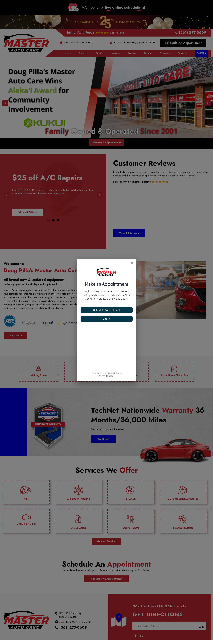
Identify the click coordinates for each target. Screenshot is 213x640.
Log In (107, 319)
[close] (132, 263)
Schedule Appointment (107, 310)
